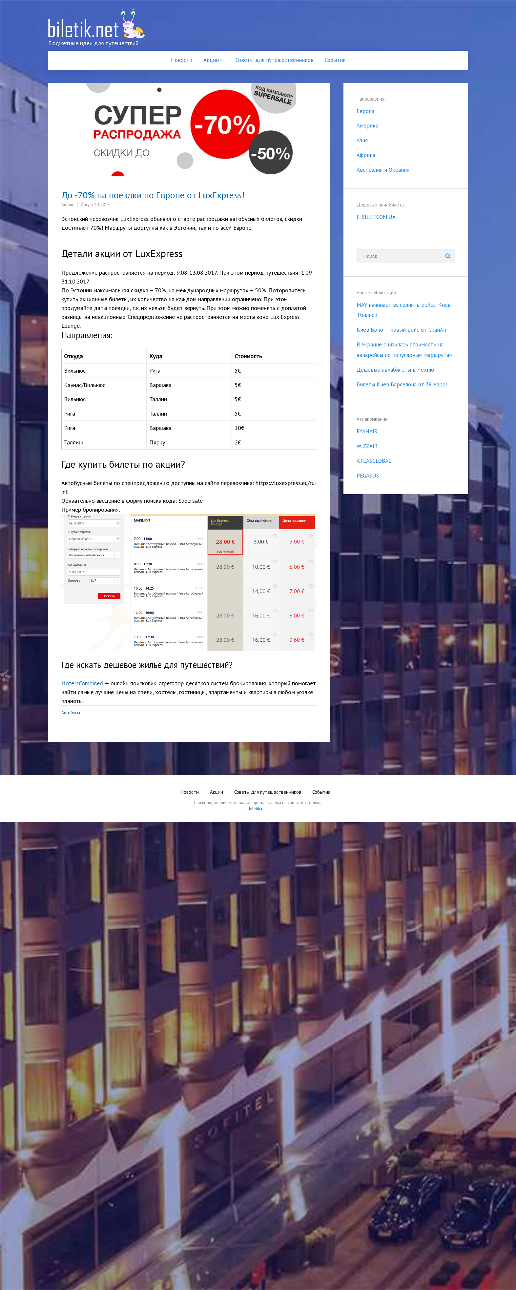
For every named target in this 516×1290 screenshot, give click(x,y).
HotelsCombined (82, 683)
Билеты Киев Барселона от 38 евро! (402, 384)
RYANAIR (367, 431)
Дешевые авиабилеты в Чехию (395, 369)
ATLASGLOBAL (374, 460)
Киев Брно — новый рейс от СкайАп (401, 329)
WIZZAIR (367, 446)
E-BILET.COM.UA (376, 217)
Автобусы (70, 712)
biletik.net (258, 808)
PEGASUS (368, 475)
